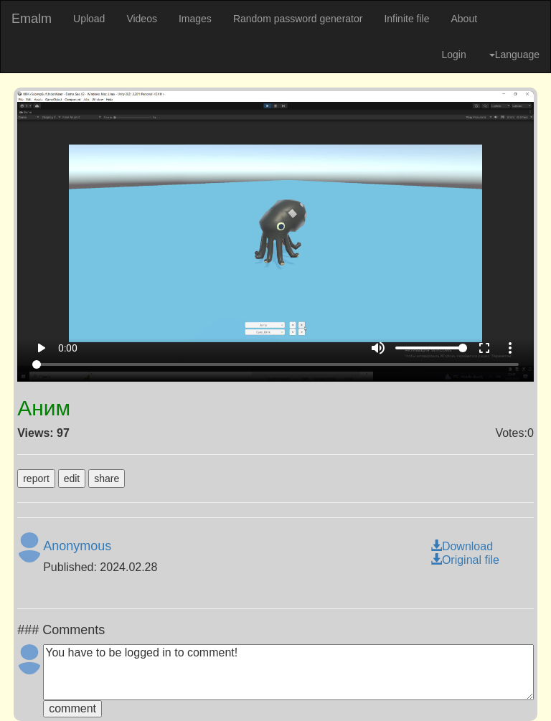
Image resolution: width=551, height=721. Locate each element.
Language (514, 54)
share (106, 478)
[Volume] (431, 348)
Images (195, 18)
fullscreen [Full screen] (484, 348)
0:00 (67, 348)
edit (72, 478)
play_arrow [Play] (41, 348)
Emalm (31, 18)
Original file (464, 560)
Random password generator (298, 18)
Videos (141, 18)
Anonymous (77, 546)
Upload (89, 18)
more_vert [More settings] (510, 348)
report (36, 478)
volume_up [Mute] (378, 348)
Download (461, 546)
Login (453, 54)
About (464, 18)
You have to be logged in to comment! (288, 672)
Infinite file (406, 18)
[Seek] (275, 364)
